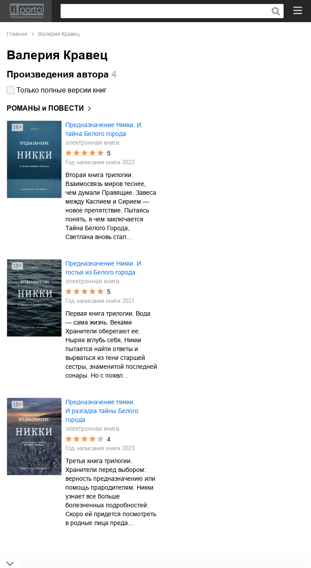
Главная (17, 34)
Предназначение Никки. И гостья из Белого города (103, 268)
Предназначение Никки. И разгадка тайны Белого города (101, 410)
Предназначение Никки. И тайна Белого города (103, 129)
